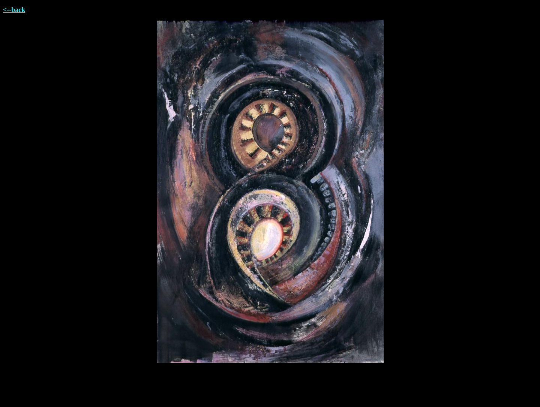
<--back (14, 9)
